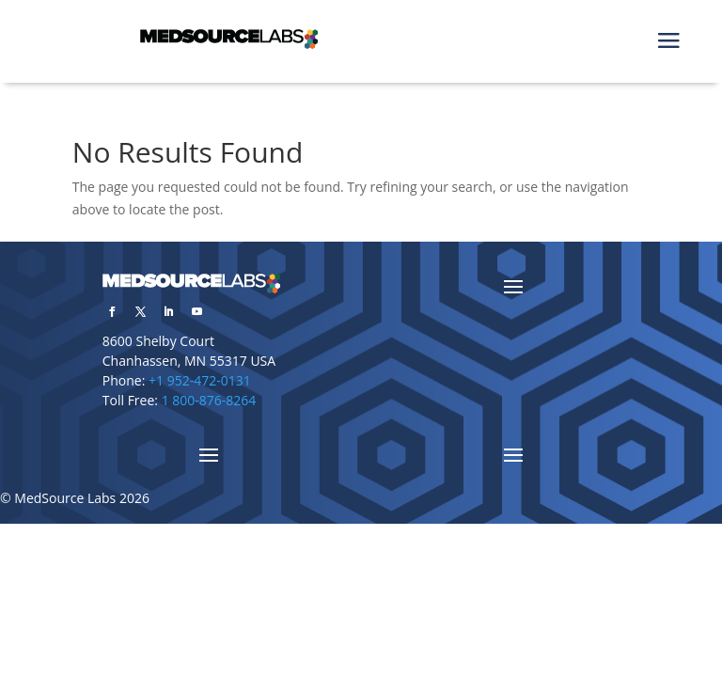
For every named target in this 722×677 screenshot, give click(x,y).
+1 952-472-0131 (200, 380)
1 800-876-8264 (209, 400)
